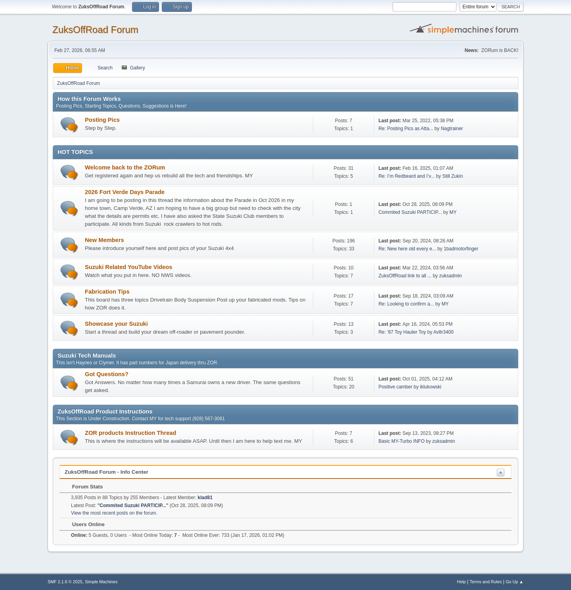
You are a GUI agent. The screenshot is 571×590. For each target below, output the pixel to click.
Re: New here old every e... (407, 249)
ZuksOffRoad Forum (95, 29)
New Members (104, 240)
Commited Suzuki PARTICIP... (410, 212)
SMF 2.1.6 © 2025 (65, 581)
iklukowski (430, 387)
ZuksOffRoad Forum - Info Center (106, 472)
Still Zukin (452, 176)
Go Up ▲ (514, 581)
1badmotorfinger (461, 249)
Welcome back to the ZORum (125, 167)
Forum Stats (83, 487)
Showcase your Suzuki (116, 324)
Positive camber (395, 387)
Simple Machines (101, 581)
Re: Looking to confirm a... (406, 304)
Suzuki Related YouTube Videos (128, 267)
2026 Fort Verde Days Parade (125, 192)
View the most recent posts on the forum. (114, 513)
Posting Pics (102, 120)
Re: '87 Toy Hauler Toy (402, 332)
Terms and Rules (486, 581)
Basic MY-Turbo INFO (401, 441)
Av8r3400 (443, 332)
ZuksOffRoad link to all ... (404, 276)
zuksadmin (450, 276)
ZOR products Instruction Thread (130, 433)
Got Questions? (106, 374)
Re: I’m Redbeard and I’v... (406, 176)
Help (461, 581)
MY (453, 212)
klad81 (205, 497)
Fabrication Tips (107, 291)
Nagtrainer (452, 128)
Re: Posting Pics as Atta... (405, 128)
